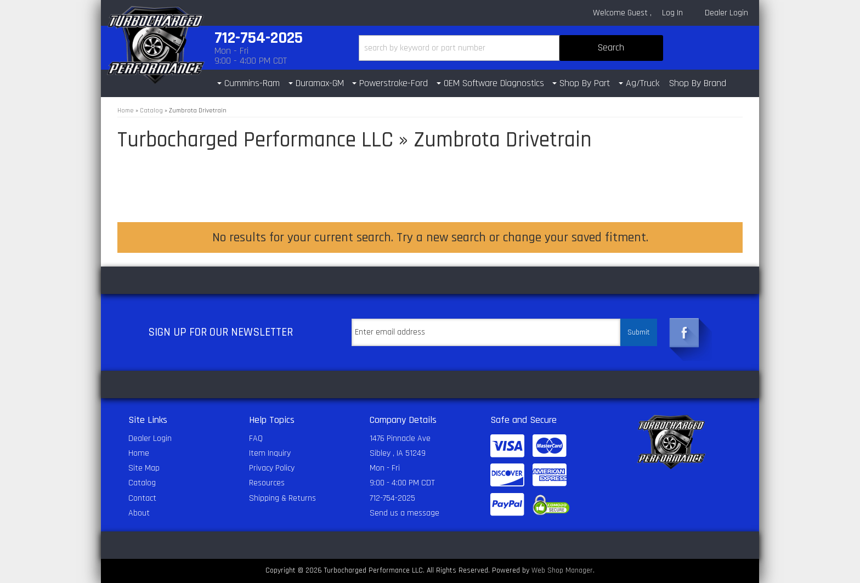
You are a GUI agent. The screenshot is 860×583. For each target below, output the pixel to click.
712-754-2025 (392, 498)
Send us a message (404, 513)
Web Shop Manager (562, 570)
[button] (511, 48)
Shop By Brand (697, 83)
